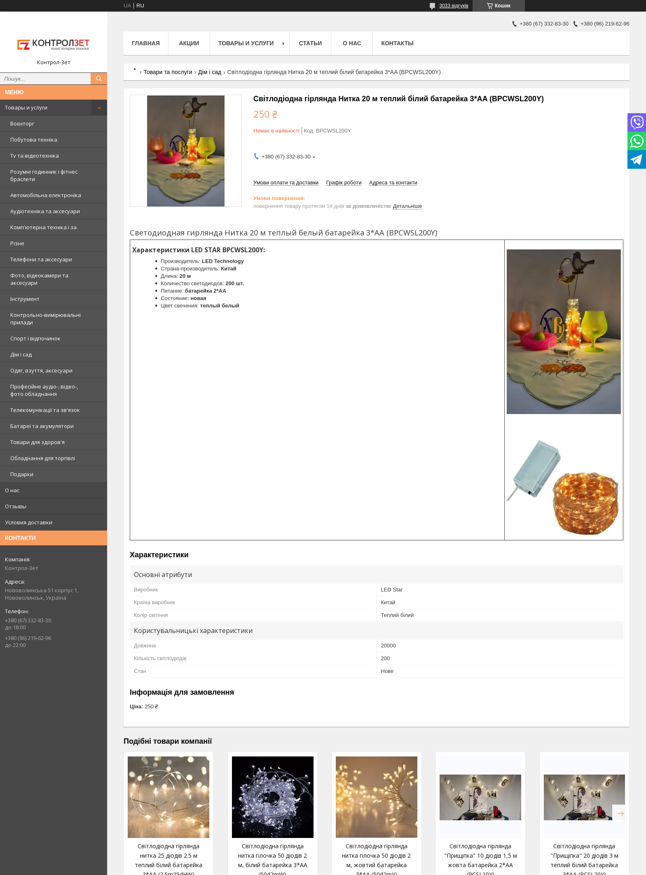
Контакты (397, 43)
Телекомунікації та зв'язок (45, 410)
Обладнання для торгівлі (42, 458)
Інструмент (25, 299)
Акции (189, 43)
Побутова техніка (33, 139)
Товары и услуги (26, 107)
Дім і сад (21, 354)
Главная (146, 43)
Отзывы (15, 506)
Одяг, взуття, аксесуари (41, 370)
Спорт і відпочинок (35, 338)
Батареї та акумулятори (42, 426)
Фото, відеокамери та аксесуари (39, 279)
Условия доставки (28, 522)
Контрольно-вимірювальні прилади (45, 318)
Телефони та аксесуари (41, 259)
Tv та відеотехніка (34, 155)
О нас (12, 490)
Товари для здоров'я (37, 442)
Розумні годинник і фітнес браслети (43, 175)
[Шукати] (99, 78)
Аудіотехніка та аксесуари (45, 211)
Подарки (21, 474)
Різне (17, 243)
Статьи (310, 43)
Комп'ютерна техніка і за (43, 227)
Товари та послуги (167, 72)
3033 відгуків (453, 6)
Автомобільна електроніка (45, 195)
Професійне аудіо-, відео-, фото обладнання (44, 390)
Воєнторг (22, 123)
